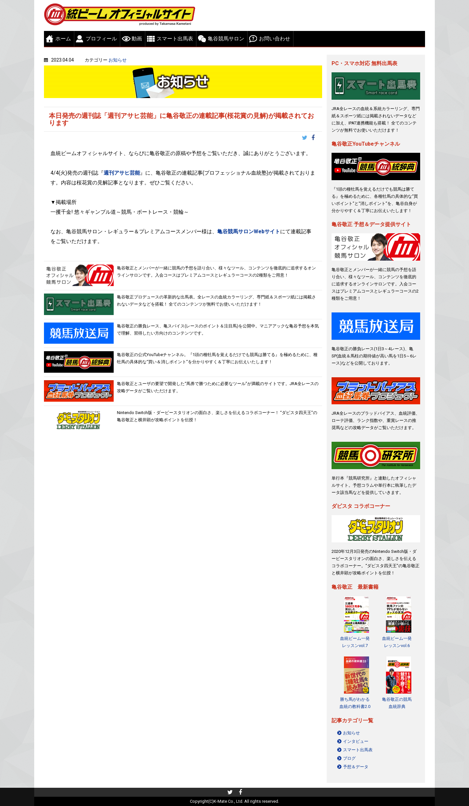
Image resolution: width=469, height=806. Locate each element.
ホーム (63, 39)
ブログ (349, 758)
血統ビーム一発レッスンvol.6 (397, 642)
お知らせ (117, 60)
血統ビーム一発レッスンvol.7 (355, 642)
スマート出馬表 (175, 39)
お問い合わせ (274, 39)
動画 (137, 39)
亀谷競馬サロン (226, 39)
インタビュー (355, 741)
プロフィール (101, 39)
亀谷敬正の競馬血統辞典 (397, 703)
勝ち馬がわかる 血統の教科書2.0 (354, 703)
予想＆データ (355, 766)
